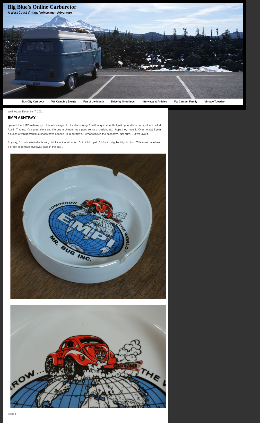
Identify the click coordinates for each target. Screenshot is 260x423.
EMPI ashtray (22, 117)
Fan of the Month (93, 101)
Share (11, 414)
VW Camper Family (185, 101)
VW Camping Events (63, 101)
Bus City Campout (33, 101)
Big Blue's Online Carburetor (42, 7)
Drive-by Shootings (123, 101)
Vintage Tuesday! (214, 101)
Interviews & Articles (154, 101)
